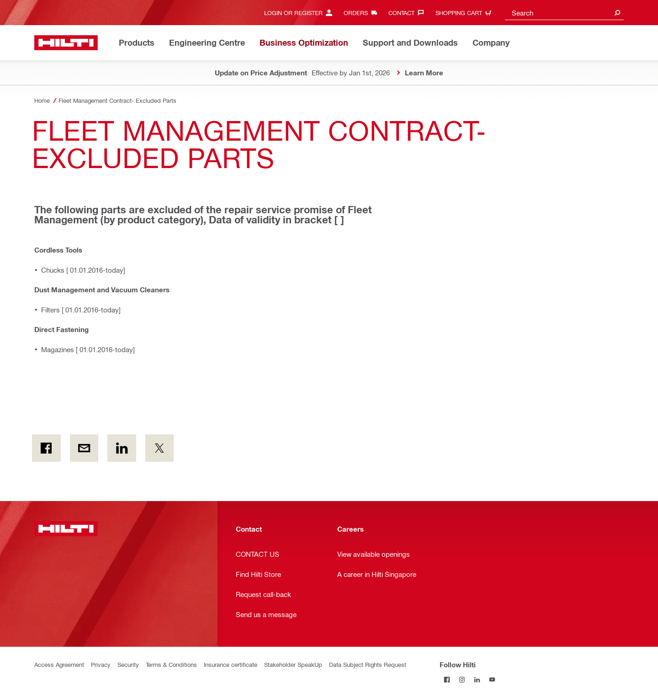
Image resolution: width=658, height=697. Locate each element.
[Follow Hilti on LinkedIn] (477, 679)
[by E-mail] (84, 448)
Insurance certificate (230, 664)
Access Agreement (59, 664)
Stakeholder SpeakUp (293, 664)
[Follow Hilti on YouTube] (492, 679)
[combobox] (564, 12)
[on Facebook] (46, 448)
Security (128, 664)
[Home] (66, 42)
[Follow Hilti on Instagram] (462, 679)
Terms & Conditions (171, 664)
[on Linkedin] (121, 448)
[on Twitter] (159, 448)
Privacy (101, 664)
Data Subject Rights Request (367, 664)
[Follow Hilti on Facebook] (447, 679)
